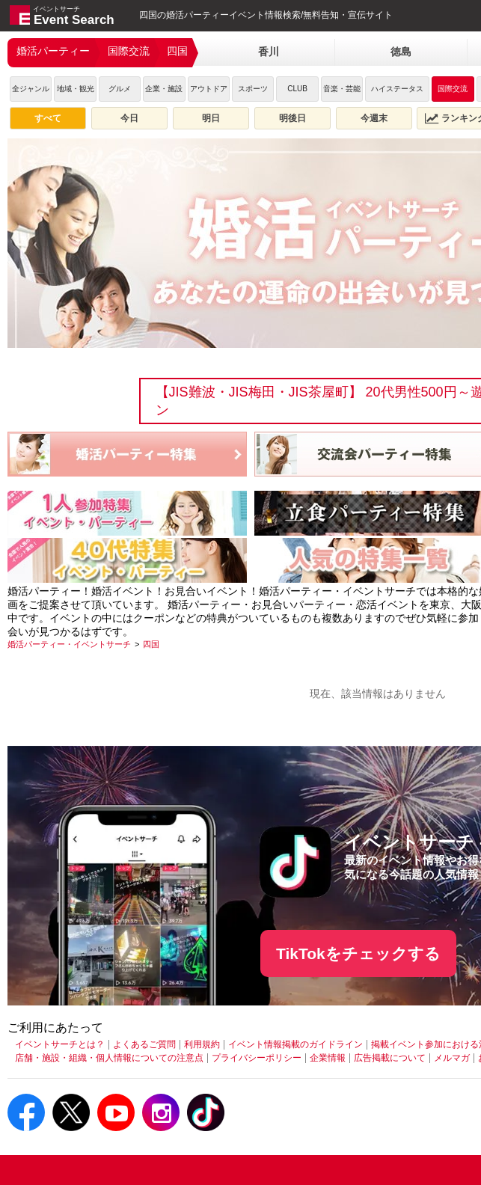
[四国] (151, 644)
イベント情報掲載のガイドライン (295, 1044)
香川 (268, 52)
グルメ (119, 89)
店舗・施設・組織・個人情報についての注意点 (109, 1058)
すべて (47, 118)
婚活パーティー (53, 51)
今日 (129, 118)
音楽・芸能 (342, 89)
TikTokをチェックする (358, 953)
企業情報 (328, 1058)
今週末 (374, 118)
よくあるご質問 (144, 1044)
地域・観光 (75, 89)
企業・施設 (164, 89)
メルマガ (452, 1058)
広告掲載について (390, 1058)
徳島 (400, 52)
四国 (177, 51)
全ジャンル (30, 89)
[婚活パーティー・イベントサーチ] (69, 644)
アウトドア (208, 89)
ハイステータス (397, 89)
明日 (211, 118)
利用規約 (202, 1044)
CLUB (297, 89)
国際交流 (129, 51)
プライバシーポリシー (256, 1058)
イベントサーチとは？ (60, 1044)
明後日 (292, 118)
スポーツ (253, 89)
